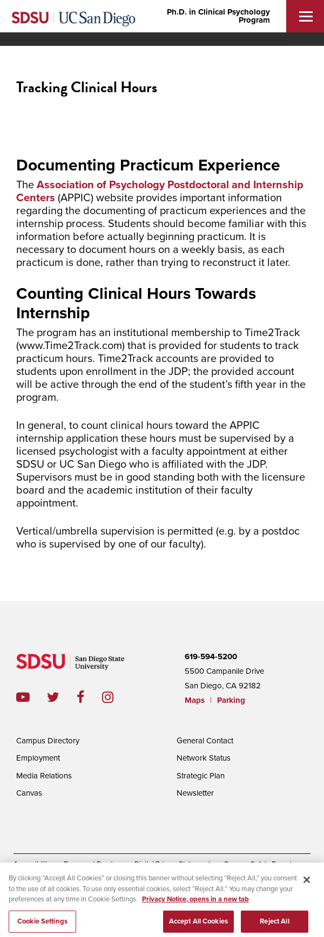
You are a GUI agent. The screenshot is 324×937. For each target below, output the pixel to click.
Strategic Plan (201, 776)
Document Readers (93, 864)
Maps (195, 700)
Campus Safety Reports (259, 864)
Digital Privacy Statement (172, 864)
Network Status (204, 758)
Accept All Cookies (198, 925)
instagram (116, 697)
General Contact (205, 741)
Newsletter (195, 793)
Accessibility (32, 864)
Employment (38, 758)
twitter (62, 697)
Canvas (29, 793)
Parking (231, 700)
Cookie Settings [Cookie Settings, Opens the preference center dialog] (42, 925)
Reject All (274, 925)
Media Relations (44, 776)
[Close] (307, 883)
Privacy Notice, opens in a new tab (195, 903)
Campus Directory (47, 741)
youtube (23, 697)
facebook (89, 697)
